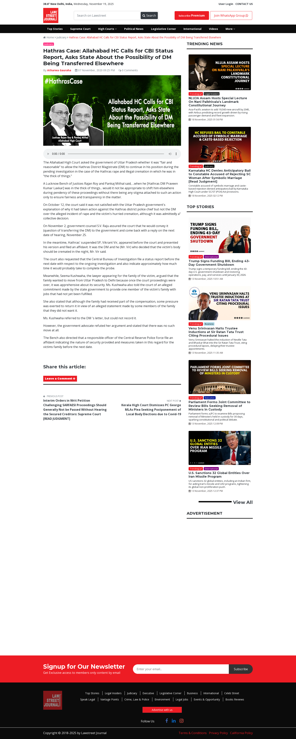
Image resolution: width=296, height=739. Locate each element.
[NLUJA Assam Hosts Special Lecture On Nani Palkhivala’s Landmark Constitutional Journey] (220, 72)
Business (192, 693)
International (211, 693)
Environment (162, 699)
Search (149, 15)
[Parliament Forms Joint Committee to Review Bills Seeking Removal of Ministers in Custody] (220, 377)
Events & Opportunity (207, 699)
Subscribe (192, 15)
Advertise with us (162, 710)
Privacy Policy (218, 733)
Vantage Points (109, 699)
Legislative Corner (170, 693)
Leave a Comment (60, 378)
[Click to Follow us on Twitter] (160, 720)
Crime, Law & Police (136, 699)
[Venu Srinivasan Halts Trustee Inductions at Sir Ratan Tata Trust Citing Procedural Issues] (220, 303)
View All (243, 502)
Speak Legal (87, 699)
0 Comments (128, 70)
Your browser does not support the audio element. (112, 154)
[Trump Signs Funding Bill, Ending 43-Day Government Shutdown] (220, 235)
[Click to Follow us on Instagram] (181, 720)
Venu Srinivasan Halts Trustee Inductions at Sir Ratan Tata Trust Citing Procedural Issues (216, 332)
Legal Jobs (182, 699)
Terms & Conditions (193, 733)
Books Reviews (234, 699)
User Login (226, 4)
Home (48, 37)
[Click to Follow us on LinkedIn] (174, 720)
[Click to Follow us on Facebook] (166, 720)
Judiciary (61, 37)
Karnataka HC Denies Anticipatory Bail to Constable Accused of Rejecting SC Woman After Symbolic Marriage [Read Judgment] (220, 176)
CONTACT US (244, 4)
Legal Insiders (113, 693)
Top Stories (92, 693)
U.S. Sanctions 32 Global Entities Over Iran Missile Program (219, 474)
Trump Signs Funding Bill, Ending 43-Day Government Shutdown (219, 262)
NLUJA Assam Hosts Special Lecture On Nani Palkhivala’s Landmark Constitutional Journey (218, 101)
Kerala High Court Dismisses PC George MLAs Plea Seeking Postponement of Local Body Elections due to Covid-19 (151, 409)
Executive (148, 693)
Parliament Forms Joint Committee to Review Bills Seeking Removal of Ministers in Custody (219, 405)
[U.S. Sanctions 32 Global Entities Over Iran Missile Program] (220, 448)
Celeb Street (231, 693)
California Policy (241, 733)
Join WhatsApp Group (231, 15)
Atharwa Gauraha (59, 70)
